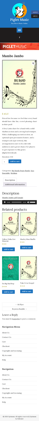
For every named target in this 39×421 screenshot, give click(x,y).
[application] (19, 202)
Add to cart (15, 161)
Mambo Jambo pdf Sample (12, 198)
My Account (7, 355)
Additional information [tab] (15, 184)
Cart (4, 342)
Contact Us (6, 337)
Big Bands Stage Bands (21, 171)
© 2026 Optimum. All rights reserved (16, 417)
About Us (5, 333)
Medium (14, 173)
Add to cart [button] (8, 249)
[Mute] (28, 202)
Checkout (6, 346)
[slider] (17, 202)
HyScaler (20, 419)
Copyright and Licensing (12, 351)
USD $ (35, 16)
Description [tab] (10, 180)
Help (4, 360)
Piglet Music (19, 20)
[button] (33, 63)
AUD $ (34, 12)
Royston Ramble (19, 309)
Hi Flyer (19, 304)
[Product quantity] (5, 161)
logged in (16, 319)
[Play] (5, 202)
